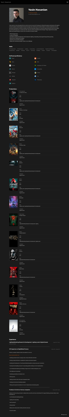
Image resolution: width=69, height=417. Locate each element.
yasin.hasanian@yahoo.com (35, 14)
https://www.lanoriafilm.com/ (14, 355)
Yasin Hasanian (6, 2)
